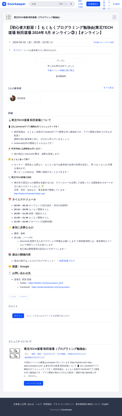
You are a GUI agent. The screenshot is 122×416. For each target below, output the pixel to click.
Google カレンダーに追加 (104, 42)
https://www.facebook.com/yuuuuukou (51, 287)
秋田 (33, 354)
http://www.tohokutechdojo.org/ (29, 193)
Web (39, 354)
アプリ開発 (61, 354)
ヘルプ (39, 404)
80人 (26, 354)
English (116, 4)
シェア (13, 297)
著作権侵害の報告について (88, 404)
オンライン (18, 50)
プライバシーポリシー (63, 404)
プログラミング (49, 354)
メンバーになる (33, 383)
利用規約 (47, 404)
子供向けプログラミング (76, 354)
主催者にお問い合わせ (23, 404)
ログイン (18, 316)
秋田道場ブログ (67, 260)
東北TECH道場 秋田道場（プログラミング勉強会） (37, 17)
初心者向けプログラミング (34, 357)
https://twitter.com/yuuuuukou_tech (45, 283)
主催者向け (93, 4)
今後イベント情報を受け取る (61, 70)
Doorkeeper (66, 410)
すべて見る (109, 87)
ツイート (23, 297)
